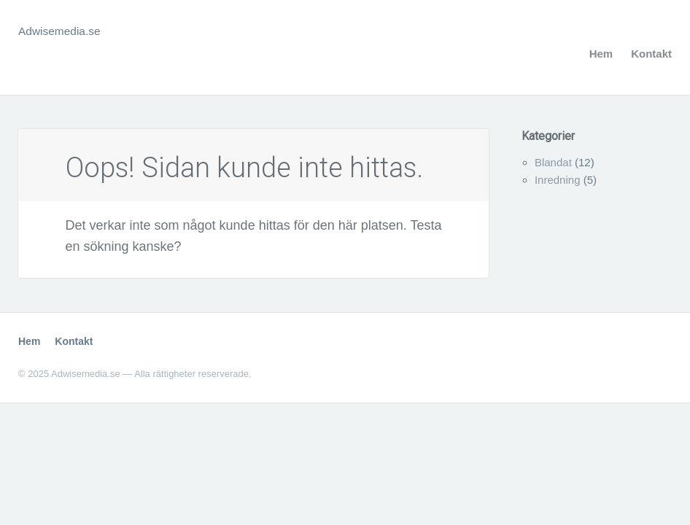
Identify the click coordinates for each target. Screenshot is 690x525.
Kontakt (651, 53)
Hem (601, 53)
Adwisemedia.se (66, 30)
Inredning (558, 180)
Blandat (553, 162)
